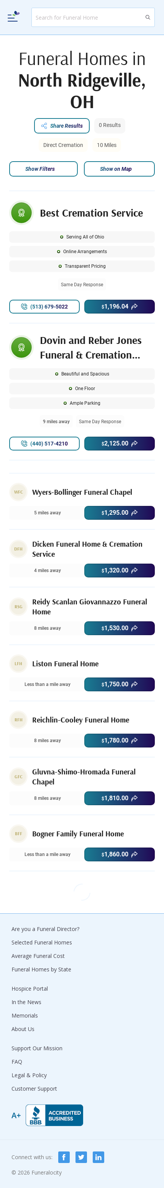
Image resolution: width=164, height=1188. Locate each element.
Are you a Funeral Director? (45, 929)
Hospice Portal (29, 988)
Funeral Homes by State (41, 969)
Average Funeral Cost (38, 955)
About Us (22, 1029)
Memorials (24, 1015)
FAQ (16, 1061)
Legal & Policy (29, 1075)
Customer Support (34, 1088)
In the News (26, 1002)
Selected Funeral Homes (41, 942)
